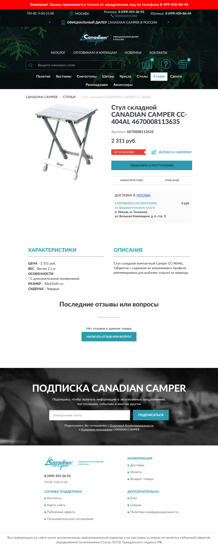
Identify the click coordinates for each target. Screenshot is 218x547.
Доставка (137, 465)
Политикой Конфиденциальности (132, 425)
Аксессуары (123, 85)
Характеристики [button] (131, 180)
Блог (133, 498)
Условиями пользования (96, 429)
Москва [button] (143, 195)
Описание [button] (172, 180)
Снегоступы (87, 76)
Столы (142, 76)
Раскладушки (97, 85)
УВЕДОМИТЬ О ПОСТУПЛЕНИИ (151, 165)
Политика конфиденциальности (154, 512)
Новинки (133, 52)
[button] (124, 15)
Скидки (135, 505)
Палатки (43, 76)
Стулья (159, 76)
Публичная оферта (61, 512)
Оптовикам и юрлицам (95, 52)
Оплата (135, 472)
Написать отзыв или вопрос (109, 336)
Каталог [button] (58, 52)
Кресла (125, 76)
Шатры (108, 76)
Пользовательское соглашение (70, 519)
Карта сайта (56, 505)
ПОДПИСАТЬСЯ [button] (151, 415)
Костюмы (63, 76)
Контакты (158, 52)
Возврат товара (141, 479)
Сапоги (176, 76)
